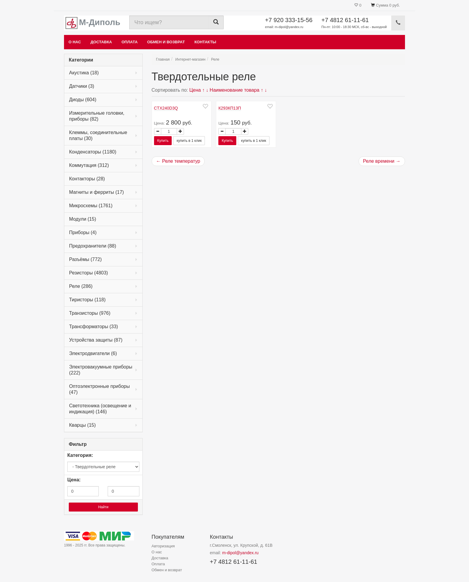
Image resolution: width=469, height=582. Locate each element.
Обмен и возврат (166, 42)
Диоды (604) (82, 99)
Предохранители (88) (92, 245)
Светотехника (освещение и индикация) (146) (100, 408)
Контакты (205, 42)
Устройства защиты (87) (95, 340)
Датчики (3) (81, 86)
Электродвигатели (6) (93, 353)
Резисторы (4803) (88, 272)
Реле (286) (80, 286)
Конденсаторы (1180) (92, 151)
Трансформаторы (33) (93, 326)
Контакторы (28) (87, 178)
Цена (195, 90)
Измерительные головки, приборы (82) (96, 116)
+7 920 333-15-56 (288, 23)
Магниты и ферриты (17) (96, 192)
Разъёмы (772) (85, 259)
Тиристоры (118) (87, 299)
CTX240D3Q (166, 108)
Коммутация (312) (89, 165)
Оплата (129, 42)
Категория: (80, 455)
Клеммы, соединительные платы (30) (98, 135)
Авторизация (163, 546)
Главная (163, 59)
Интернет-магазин (190, 59)
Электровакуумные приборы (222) (100, 369)
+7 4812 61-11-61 (354, 23)
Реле (215, 59)
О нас (74, 42)
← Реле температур (178, 161)
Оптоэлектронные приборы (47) (99, 389)
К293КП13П (229, 108)
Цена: (74, 479)
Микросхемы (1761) (90, 205)
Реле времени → (382, 161)
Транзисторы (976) (89, 313)
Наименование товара (234, 90)
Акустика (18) (84, 72)
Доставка (101, 42)
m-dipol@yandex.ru (240, 552)
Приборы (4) (83, 232)
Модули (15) (82, 219)
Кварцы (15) (82, 425)
